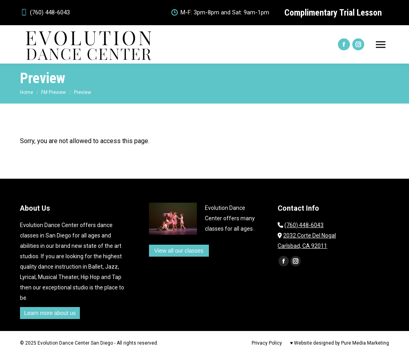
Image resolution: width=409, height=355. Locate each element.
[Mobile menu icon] (380, 44)
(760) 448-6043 (45, 12)
